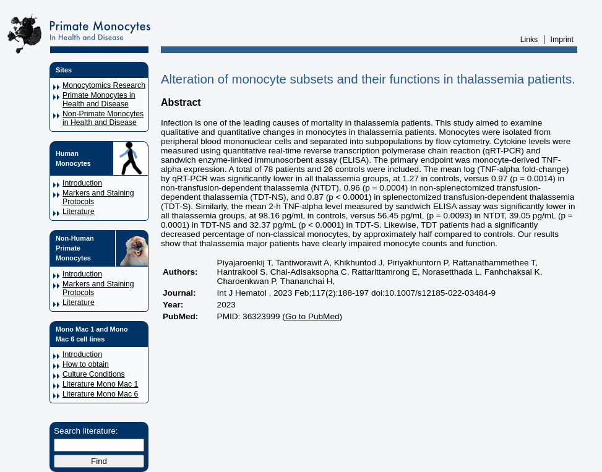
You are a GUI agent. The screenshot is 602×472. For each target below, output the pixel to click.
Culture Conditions (93, 374)
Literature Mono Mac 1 (100, 384)
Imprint (562, 39)
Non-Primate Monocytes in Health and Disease (103, 118)
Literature (78, 211)
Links (529, 39)
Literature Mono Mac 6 (100, 394)
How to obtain (85, 364)
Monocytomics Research (103, 85)
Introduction (82, 183)
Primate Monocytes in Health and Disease (98, 99)
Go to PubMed (312, 316)
